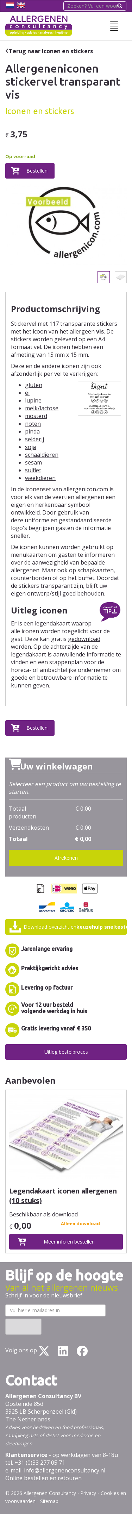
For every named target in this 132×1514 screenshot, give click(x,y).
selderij (34, 439)
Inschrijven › (23, 1326)
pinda (32, 431)
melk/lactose (41, 408)
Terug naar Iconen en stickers (51, 51)
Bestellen (37, 170)
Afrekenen (66, 857)
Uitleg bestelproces (66, 1051)
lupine (33, 400)
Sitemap (49, 1501)
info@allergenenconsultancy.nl (64, 1470)
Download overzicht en (75, 926)
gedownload (84, 639)
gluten (33, 385)
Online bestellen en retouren (43, 1478)
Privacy (88, 1493)
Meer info (69, 1241)
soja (30, 447)
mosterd (36, 416)
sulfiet (33, 470)
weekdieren (40, 478)
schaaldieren (41, 455)
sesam (33, 462)
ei (27, 393)
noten (33, 424)
